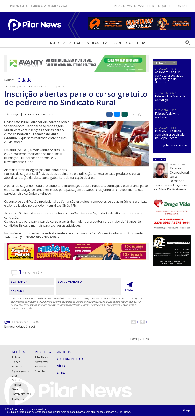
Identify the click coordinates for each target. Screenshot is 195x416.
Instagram (83, 6)
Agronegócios (20, 371)
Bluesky (89, 6)
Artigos (76, 42)
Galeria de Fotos (71, 359)
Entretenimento (21, 394)
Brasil (15, 375)
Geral (15, 389)
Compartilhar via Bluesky (117, 114)
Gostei (133, 322)
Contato (182, 6)
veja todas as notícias (173, 145)
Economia (18, 398)
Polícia (16, 357)
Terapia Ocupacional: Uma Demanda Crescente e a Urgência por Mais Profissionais (171, 178)
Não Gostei (142, 322)
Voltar (144, 339)
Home (133, 339)
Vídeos (93, 42)
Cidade (24, 80)
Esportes (17, 366)
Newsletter (144, 6)
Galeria (118, 42)
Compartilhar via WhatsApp (124, 114)
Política (16, 385)
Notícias (58, 42)
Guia (141, 42)
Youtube (95, 6)
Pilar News (123, 6)
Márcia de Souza (179, 164)
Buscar (187, 42)
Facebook (77, 6)
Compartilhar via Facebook (109, 114)
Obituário (17, 380)
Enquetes (164, 6)
